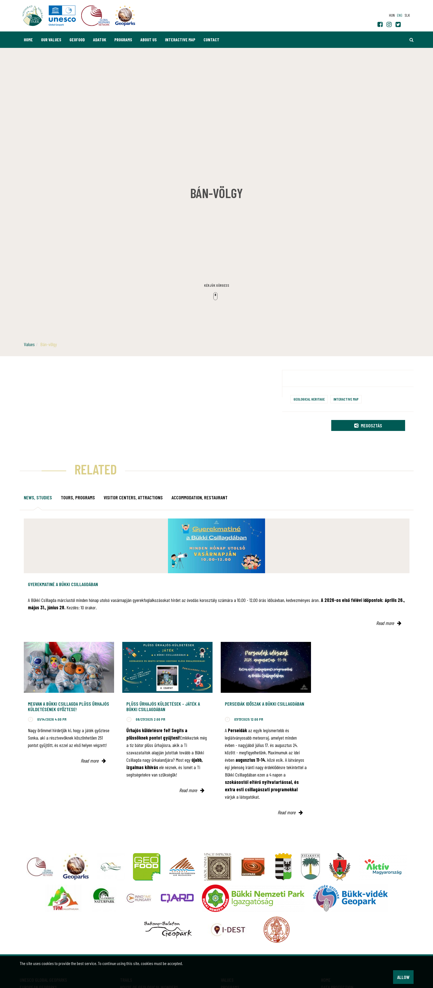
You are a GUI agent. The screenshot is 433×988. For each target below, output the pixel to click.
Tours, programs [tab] (78, 497)
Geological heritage (309, 399)
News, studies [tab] (38, 497)
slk (407, 15)
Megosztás (368, 425)
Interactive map (180, 39)
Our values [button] (51, 39)
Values (29, 344)
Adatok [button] (99, 39)
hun (392, 15)
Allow (403, 977)
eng (399, 15)
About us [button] (148, 39)
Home (28, 39)
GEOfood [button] (77, 39)
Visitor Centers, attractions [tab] (133, 497)
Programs (123, 39)
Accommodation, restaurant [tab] (200, 497)
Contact (211, 39)
